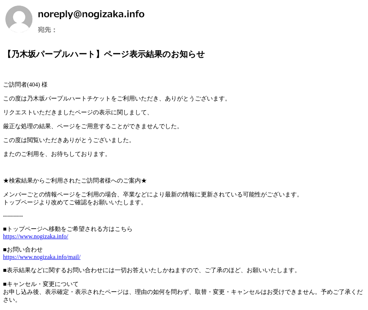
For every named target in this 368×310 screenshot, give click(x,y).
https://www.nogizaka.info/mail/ (42, 257)
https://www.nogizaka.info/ (35, 236)
